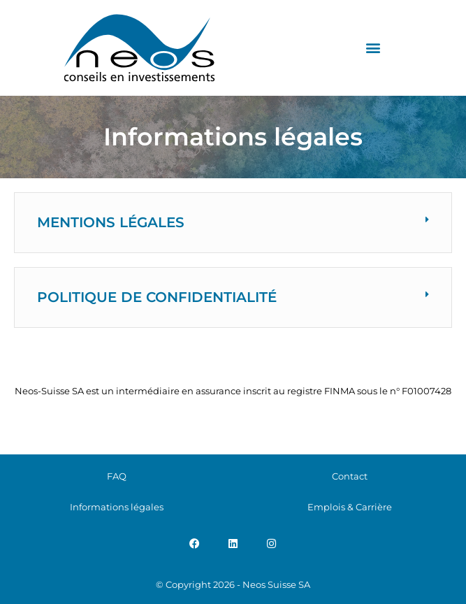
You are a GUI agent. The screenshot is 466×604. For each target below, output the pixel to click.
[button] (372, 47)
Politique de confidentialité (157, 297)
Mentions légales (110, 222)
